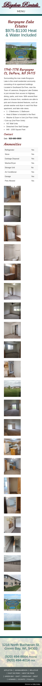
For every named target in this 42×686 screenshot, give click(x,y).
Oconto (21, 679)
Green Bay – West (30, 676)
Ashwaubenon (21, 670)
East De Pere (14, 673)
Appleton (8, 670)
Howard (12, 679)
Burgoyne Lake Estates (21, 24)
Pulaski (30, 679)
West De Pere (28, 673)
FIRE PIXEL (36, 684)
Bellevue (34, 670)
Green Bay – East (12, 676)
